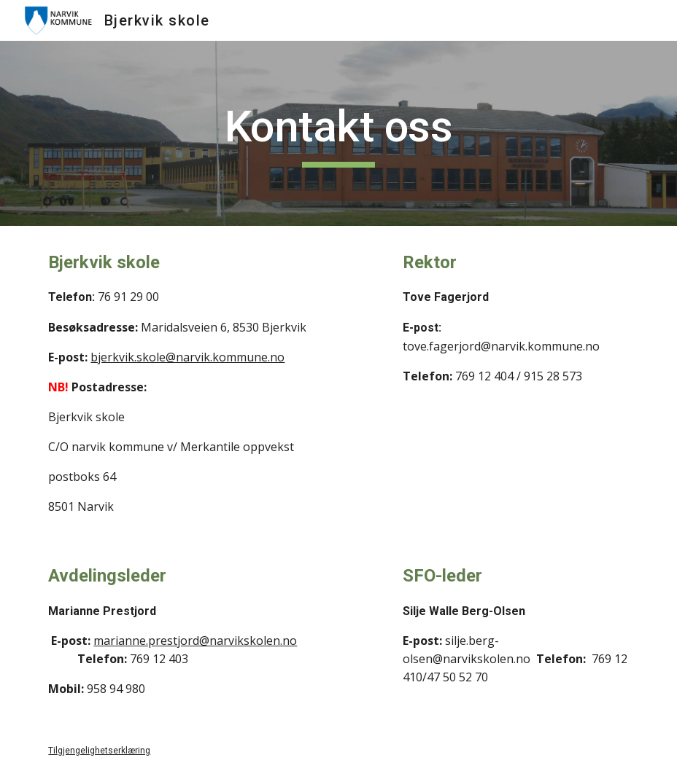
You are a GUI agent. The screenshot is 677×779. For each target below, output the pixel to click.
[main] (338, 133)
